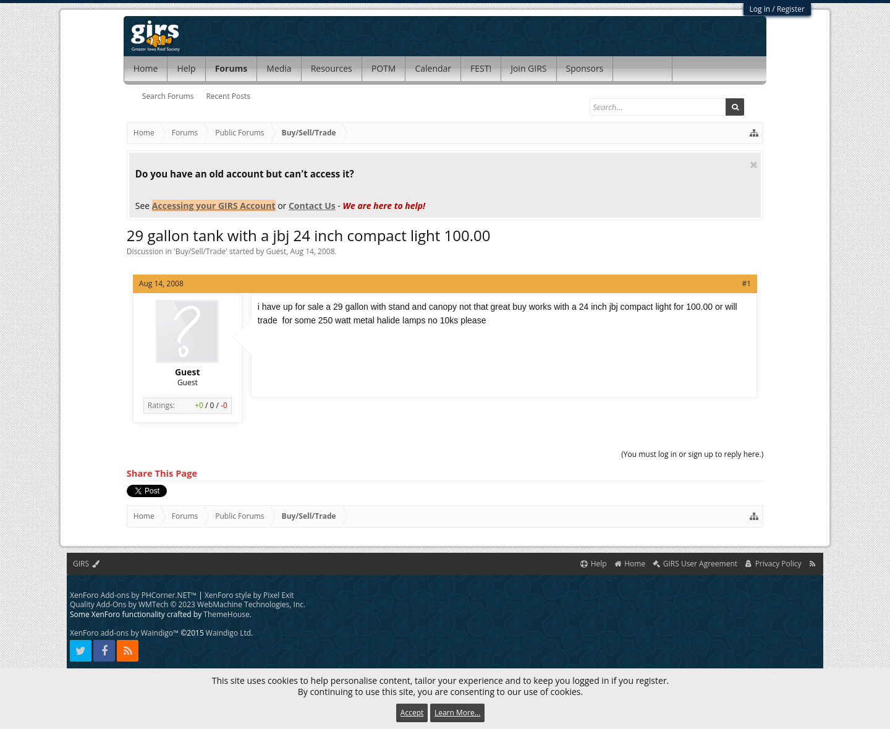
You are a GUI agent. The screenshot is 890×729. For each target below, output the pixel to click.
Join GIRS (528, 68)
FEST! (480, 68)
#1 (747, 283)
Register (791, 9)
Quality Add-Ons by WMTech (187, 604)
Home (146, 68)
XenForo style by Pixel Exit (249, 595)
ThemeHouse (226, 614)
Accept (411, 712)
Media (278, 68)
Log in (760, 9)
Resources (331, 68)
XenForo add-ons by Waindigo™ (124, 633)
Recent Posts (228, 96)
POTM (383, 68)
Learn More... (457, 712)
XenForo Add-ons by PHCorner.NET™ (133, 595)
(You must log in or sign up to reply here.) (692, 454)
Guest (276, 251)
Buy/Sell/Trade (201, 251)
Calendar (433, 68)
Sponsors (585, 68)
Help (186, 68)
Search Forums (168, 96)
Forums (231, 68)
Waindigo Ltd (228, 633)
